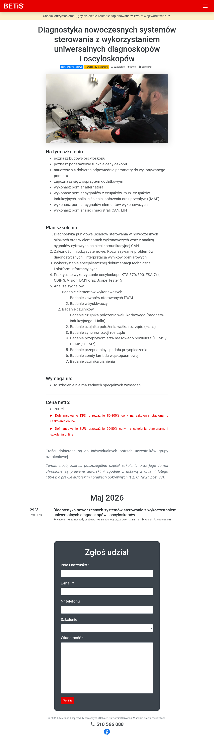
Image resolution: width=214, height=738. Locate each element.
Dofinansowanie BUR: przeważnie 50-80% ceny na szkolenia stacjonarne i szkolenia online (109, 431)
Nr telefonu (70, 601)
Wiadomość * (72, 637)
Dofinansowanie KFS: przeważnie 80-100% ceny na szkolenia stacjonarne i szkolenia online (109, 418)
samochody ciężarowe (96, 67)
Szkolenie (69, 619)
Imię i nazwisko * (75, 565)
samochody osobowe (71, 67)
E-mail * (67, 583)
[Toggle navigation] (205, 6)
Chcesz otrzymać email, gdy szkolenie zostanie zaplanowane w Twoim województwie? (107, 15)
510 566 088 (107, 724)
